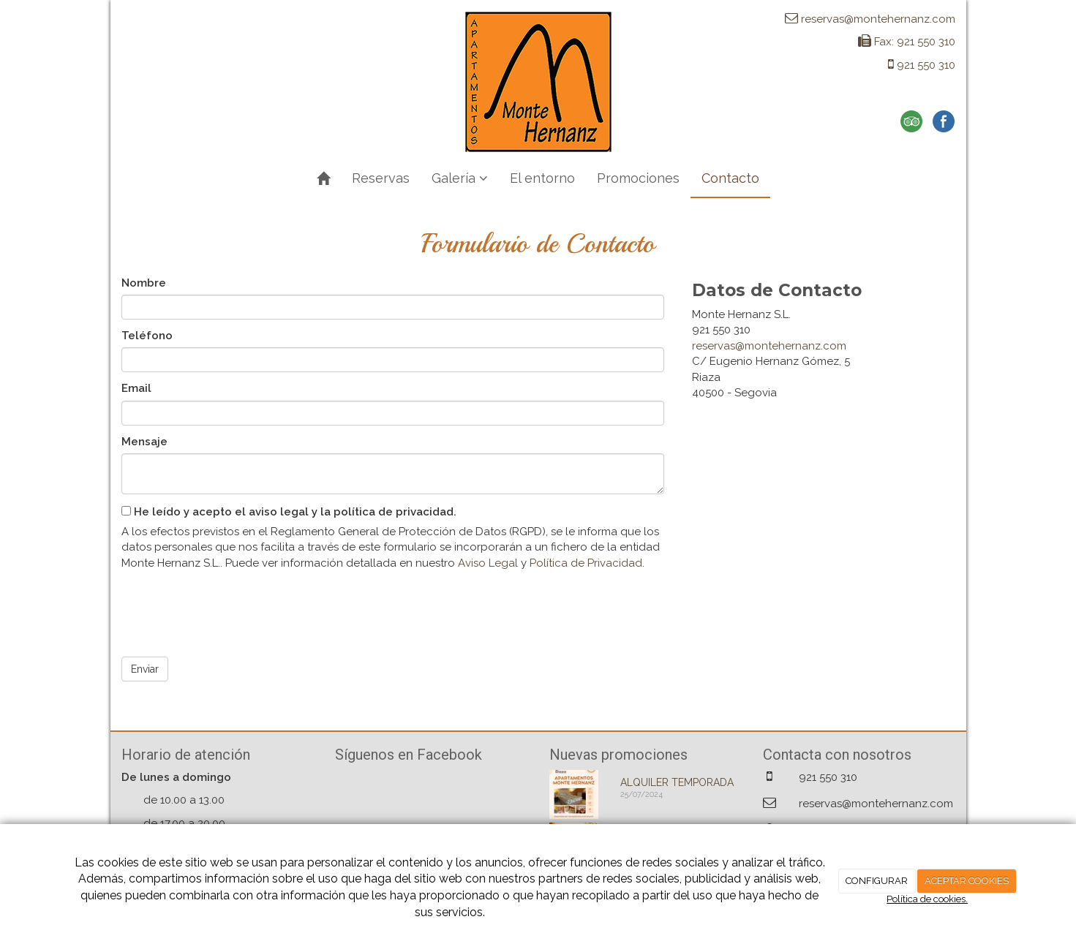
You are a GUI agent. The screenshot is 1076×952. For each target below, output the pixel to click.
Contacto (730, 178)
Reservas (381, 178)
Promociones (638, 178)
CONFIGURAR (877, 880)
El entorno (542, 178)
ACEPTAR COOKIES (967, 880)
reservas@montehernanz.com (769, 345)
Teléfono (147, 335)
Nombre (143, 283)
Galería (460, 178)
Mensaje (144, 441)
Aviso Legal (488, 563)
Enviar (145, 669)
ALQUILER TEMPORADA (677, 782)
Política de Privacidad (586, 563)
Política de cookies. (927, 899)
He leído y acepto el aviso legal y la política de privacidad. (288, 511)
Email (136, 388)
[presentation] (232, 608)
